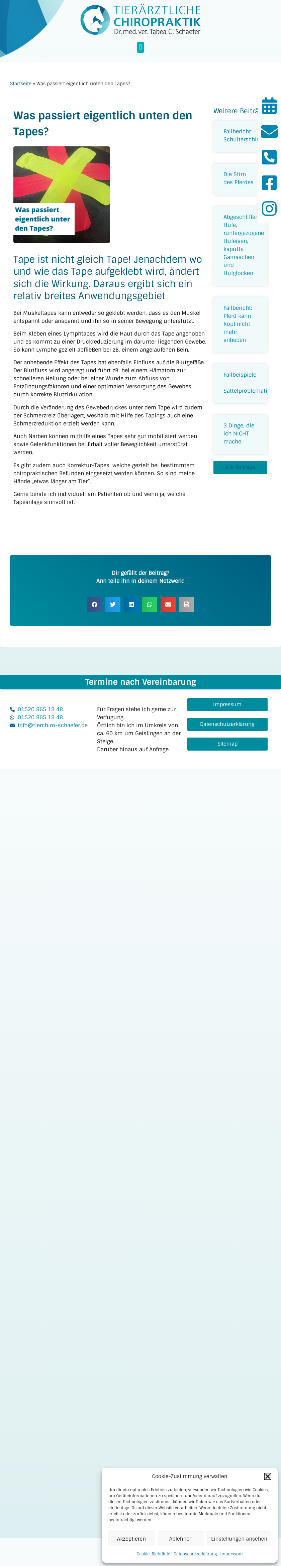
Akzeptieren (131, 1539)
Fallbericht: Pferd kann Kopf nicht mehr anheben (237, 324)
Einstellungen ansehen (239, 1539)
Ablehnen (181, 1539)
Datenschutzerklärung (195, 1554)
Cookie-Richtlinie (153, 1554)
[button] (267, 1476)
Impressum (231, 1554)
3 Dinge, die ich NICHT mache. (238, 433)
